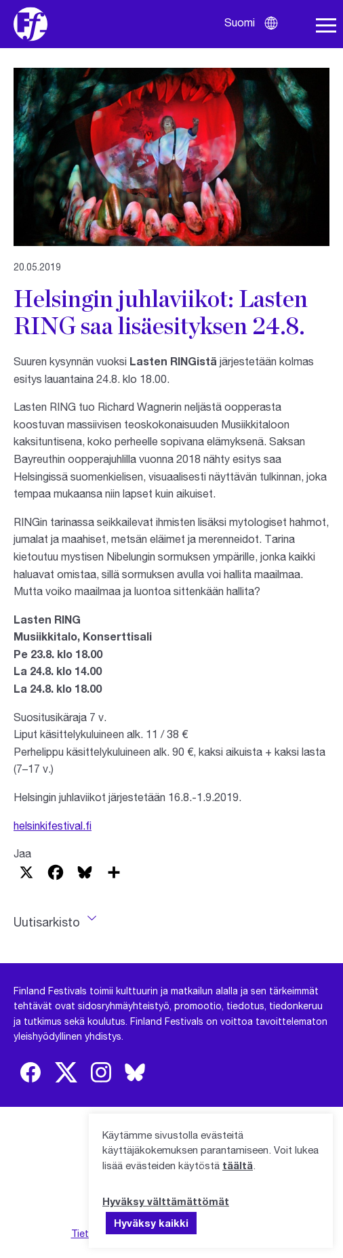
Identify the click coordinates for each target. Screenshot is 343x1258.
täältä (237, 1165)
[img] (30, 1072)
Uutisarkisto (47, 921)
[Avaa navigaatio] (326, 25)
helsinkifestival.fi (53, 825)
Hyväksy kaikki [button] (151, 1223)
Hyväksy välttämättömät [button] (165, 1201)
